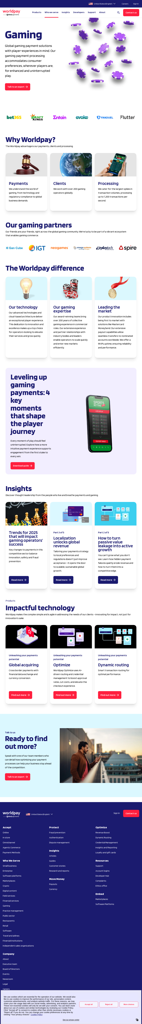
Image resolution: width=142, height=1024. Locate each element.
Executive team (10, 964)
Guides (52, 861)
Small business (10, 865)
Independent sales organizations (18, 945)
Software (7, 930)
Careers (125, 4)
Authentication (56, 837)
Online (6, 832)
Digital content (10, 890)
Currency (53, 889)
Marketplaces (9, 880)
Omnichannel (9, 842)
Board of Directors (11, 969)
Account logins (103, 870)
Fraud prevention (57, 832)
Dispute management (59, 842)
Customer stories (57, 865)
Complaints (101, 880)
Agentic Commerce (11, 847)
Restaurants (9, 920)
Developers (78, 12)
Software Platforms (105, 904)
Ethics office (101, 885)
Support (92, 12)
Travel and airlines (11, 935)
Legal (5, 984)
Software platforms (12, 875)
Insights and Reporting (106, 847)
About (6, 959)
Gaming (6, 905)
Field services (9, 895)
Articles (52, 856)
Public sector (9, 915)
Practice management (13, 910)
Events (6, 974)
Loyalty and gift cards (106, 852)
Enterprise (7, 870)
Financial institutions (12, 940)
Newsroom (8, 979)
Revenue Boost (103, 832)
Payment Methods (11, 852)
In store (6, 837)
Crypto (6, 885)
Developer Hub (102, 875)
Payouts (53, 884)
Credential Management (107, 842)
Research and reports (59, 870)
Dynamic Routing (103, 837)
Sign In (136, 4)
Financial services (11, 900)
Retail (5, 925)
